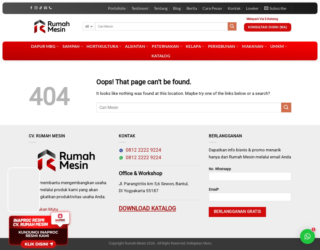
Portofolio (117, 8)
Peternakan (167, 46)
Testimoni (140, 8)
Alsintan (136, 46)
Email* (250, 194)
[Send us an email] (45, 8)
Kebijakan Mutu (199, 243)
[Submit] (232, 26)
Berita (191, 8)
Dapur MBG (45, 46)
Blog (177, 8)
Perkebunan (223, 46)
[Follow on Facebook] (31, 8)
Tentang (161, 8)
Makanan (254, 46)
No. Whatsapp (250, 174)
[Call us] (50, 8)
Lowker (252, 8)
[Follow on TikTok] (40, 8)
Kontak (234, 8)
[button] (307, 236)
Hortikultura (104, 46)
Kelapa (195, 46)
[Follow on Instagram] (36, 8)
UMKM (278, 46)
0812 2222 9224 (142, 150)
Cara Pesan (212, 8)
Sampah (72, 46)
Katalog (161, 55)
